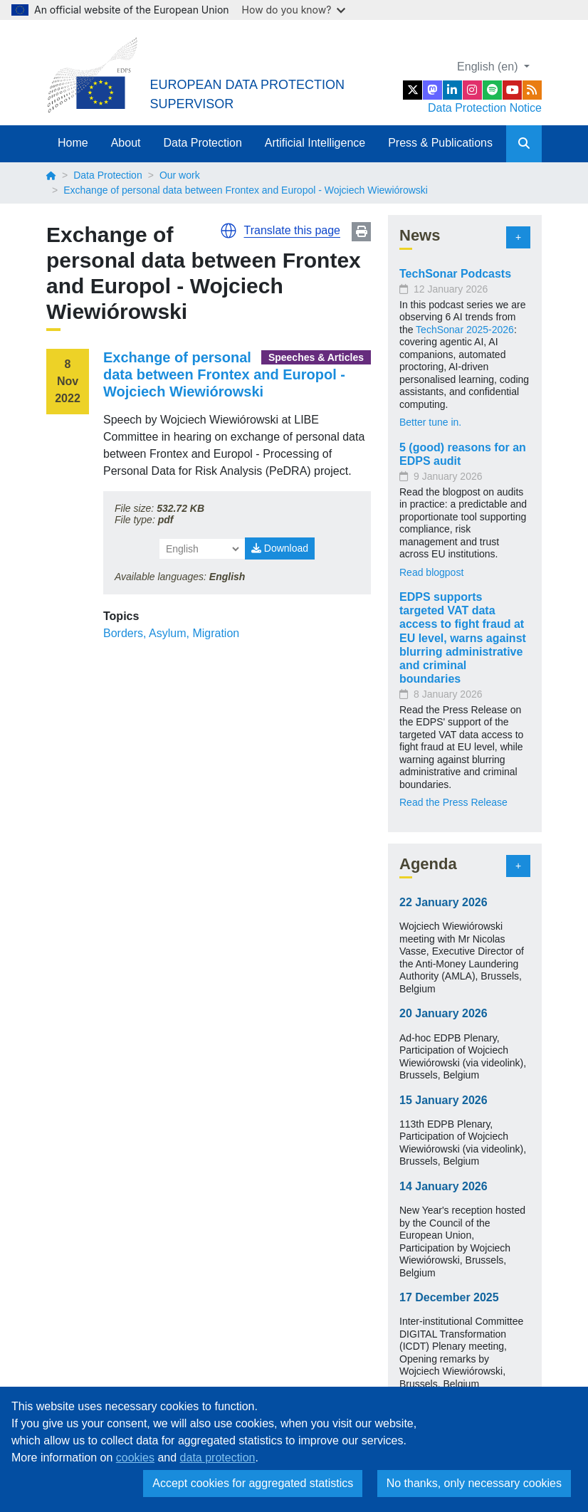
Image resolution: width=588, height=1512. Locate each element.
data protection (218, 1457)
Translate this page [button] (292, 230)
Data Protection (203, 143)
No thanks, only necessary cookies (474, 1483)
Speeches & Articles (316, 357)
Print (361, 231)
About (126, 143)
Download (279, 548)
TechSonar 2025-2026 (465, 329)
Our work (179, 175)
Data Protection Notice (485, 108)
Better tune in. (430, 422)
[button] (228, 230)
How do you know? (294, 10)
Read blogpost (431, 572)
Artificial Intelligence (315, 143)
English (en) (489, 67)
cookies (135, 1457)
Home (73, 143)
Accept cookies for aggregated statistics (252, 1483)
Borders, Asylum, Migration (171, 633)
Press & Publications (440, 143)
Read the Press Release (453, 802)
